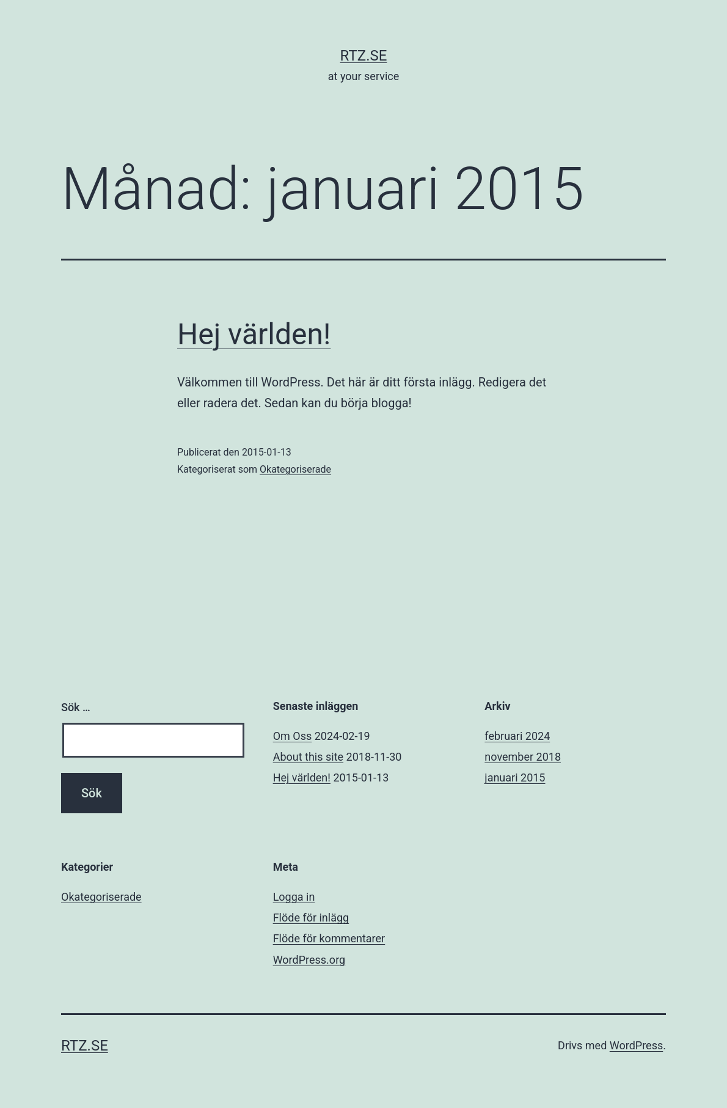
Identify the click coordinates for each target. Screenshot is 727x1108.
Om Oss (292, 735)
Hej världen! (254, 334)
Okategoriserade (295, 469)
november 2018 (522, 756)
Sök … (75, 707)
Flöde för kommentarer (329, 938)
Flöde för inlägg (311, 917)
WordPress (636, 1045)
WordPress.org (309, 959)
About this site (308, 756)
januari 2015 (514, 777)
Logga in (294, 896)
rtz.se (363, 55)
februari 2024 (517, 735)
